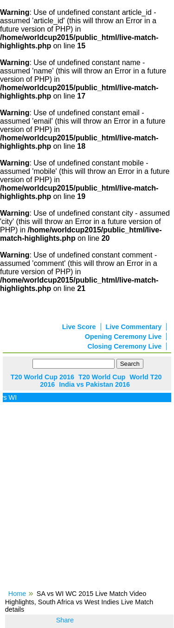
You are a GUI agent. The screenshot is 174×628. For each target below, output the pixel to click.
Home (17, 593)
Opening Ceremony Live (123, 336)
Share (65, 620)
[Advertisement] (87, 499)
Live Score (79, 327)
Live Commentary (134, 327)
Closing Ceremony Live (124, 346)
